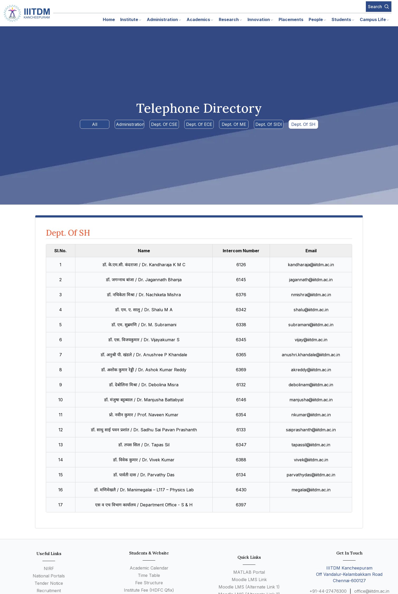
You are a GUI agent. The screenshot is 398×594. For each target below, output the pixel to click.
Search (378, 6)
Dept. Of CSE (164, 124)
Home (109, 19)
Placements (291, 19)
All (94, 124)
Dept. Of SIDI (268, 124)
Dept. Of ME (234, 124)
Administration (130, 124)
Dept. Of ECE (199, 124)
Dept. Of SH (303, 124)
